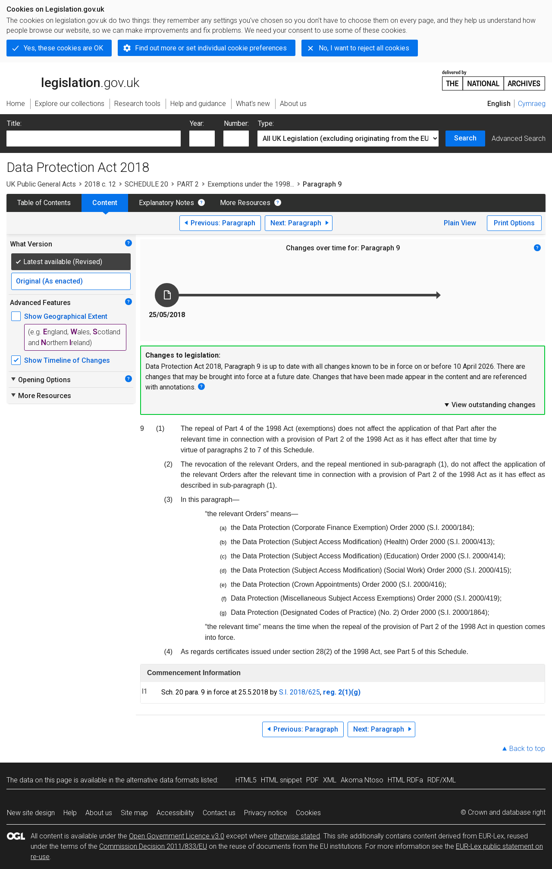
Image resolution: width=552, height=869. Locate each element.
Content (104, 203)
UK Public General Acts (41, 184)
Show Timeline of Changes (67, 360)
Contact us (219, 813)
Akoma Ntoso (362, 780)
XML (329, 780)
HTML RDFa (405, 780)
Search (465, 138)
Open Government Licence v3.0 (176, 836)
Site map (134, 813)
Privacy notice (265, 813)
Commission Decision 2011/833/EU (153, 846)
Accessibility (175, 813)
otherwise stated (294, 836)
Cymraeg (532, 104)
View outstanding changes (489, 404)
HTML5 (246, 780)
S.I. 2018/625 (299, 692)
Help (70, 813)
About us (98, 813)
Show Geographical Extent (65, 316)
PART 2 (188, 184)
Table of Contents (44, 203)
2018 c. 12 (100, 184)
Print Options (514, 223)
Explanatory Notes (166, 203)
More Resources (245, 203)
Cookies (308, 813)
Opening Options (40, 379)
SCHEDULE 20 (146, 184)
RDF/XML (441, 780)
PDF (312, 780)
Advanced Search (519, 138)
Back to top (527, 748)
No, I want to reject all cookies (364, 48)
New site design (31, 813)
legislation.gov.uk (72, 79)
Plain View (460, 223)
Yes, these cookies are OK (63, 48)
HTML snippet (281, 780)
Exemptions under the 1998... (250, 184)
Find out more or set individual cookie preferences (211, 48)
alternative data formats (162, 780)
